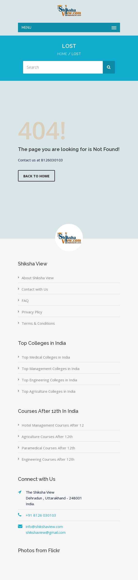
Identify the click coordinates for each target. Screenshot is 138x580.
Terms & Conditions (38, 323)
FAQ (25, 300)
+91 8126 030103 (41, 515)
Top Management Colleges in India (50, 368)
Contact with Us (35, 289)
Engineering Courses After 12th (48, 459)
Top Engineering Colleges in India (49, 379)
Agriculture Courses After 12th (47, 436)
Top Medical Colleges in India (46, 357)
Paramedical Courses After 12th (48, 447)
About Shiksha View (38, 277)
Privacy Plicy (32, 311)
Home (62, 54)
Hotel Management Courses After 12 (53, 425)
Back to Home (36, 176)
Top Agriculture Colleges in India (48, 391)
